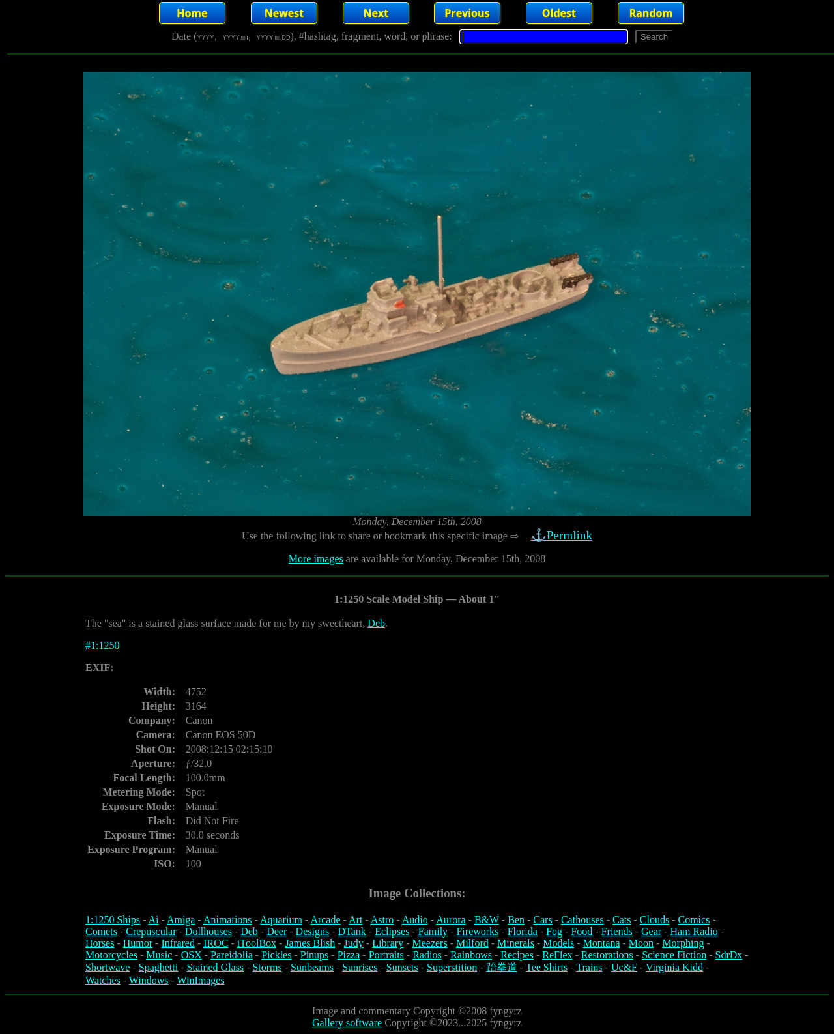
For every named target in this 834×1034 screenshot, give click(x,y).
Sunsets (402, 967)
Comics (694, 919)
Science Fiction (674, 954)
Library (387, 943)
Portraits (386, 954)
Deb (376, 623)
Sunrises (359, 967)
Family (433, 931)
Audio (415, 919)
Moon (641, 943)
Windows (149, 980)
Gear (651, 931)
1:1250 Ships (112, 919)
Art (355, 919)
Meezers (429, 943)
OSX (191, 954)
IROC (215, 943)
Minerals (515, 943)
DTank (352, 931)
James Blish (310, 943)
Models (558, 943)
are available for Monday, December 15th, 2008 (444, 558)
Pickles (276, 954)
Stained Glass (215, 967)
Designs (313, 931)
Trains (589, 967)
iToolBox (256, 943)
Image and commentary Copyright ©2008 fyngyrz (417, 1010)
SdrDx (729, 954)
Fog (554, 931)
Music (159, 954)
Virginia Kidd (674, 967)
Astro (382, 919)
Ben (516, 919)
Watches (103, 980)
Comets (101, 931)
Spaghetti (158, 967)
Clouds (654, 919)
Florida (523, 931)
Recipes (517, 954)
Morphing (683, 943)
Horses (99, 943)
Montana (601, 943)
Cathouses (582, 919)
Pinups (314, 954)
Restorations (607, 954)
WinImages (201, 980)
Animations (227, 919)
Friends (617, 931)
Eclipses (392, 931)
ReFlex (557, 954)
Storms (266, 967)
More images (316, 558)
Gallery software (347, 1022)
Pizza (349, 954)
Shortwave (107, 967)
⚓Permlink (563, 535)
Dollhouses (208, 931)
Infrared (178, 943)
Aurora (450, 919)
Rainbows (471, 954)
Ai (153, 919)
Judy (354, 943)
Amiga (181, 919)
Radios (426, 954)
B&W (486, 919)
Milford (472, 943)
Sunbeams (312, 967)
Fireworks (477, 931)
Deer (276, 931)
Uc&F (624, 967)
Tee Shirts (547, 967)
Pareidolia (231, 954)
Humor (137, 943)
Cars (542, 919)
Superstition (452, 967)
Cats (621, 919)
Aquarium (281, 919)
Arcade (325, 919)
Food (581, 931)
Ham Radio (693, 931)
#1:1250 (102, 645)
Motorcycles (111, 954)
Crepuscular (151, 931)
